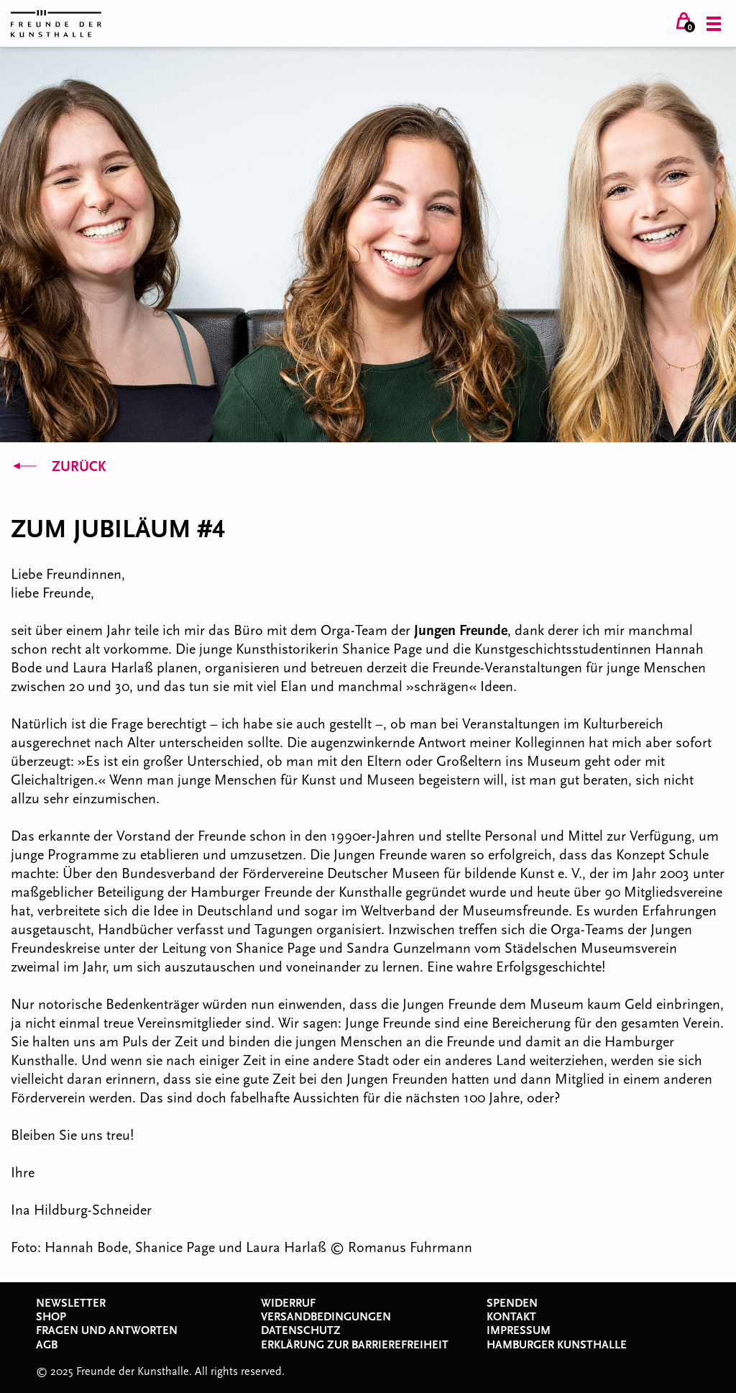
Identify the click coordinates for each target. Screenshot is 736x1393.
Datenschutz (301, 1330)
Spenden (512, 1303)
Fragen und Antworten (107, 1330)
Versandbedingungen (326, 1316)
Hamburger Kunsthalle (557, 1344)
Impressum (519, 1330)
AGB (47, 1344)
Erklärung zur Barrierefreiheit (354, 1344)
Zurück (58, 467)
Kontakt (511, 1316)
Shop (51, 1316)
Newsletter (71, 1303)
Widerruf (288, 1303)
